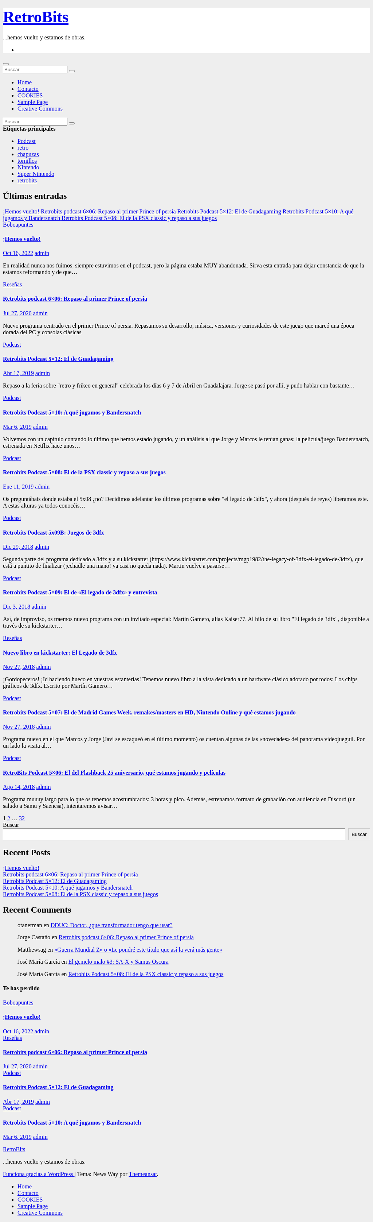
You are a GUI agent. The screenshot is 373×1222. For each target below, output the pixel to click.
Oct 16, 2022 (18, 253)
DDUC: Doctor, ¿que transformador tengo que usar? (112, 925)
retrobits (27, 180)
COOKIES (30, 95)
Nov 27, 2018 (19, 667)
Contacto (28, 89)
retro (22, 147)
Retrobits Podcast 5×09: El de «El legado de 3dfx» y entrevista (80, 592)
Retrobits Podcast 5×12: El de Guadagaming (58, 359)
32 (22, 818)
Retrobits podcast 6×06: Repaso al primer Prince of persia (75, 299)
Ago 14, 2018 (19, 787)
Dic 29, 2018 (18, 547)
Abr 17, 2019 (18, 373)
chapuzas (28, 154)
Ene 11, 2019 (18, 486)
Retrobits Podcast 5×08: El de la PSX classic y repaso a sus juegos (84, 472)
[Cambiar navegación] (6, 64)
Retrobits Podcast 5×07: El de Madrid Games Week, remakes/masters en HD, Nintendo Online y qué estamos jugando (149, 712)
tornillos (27, 161)
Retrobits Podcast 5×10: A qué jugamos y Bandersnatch (72, 412)
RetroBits (35, 17)
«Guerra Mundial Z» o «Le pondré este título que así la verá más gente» (138, 950)
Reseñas (12, 284)
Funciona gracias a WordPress (39, 1174)
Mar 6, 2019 (17, 427)
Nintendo (28, 167)
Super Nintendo (35, 174)
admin (42, 253)
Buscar (11, 825)
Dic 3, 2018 (16, 607)
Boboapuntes (18, 224)
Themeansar (143, 1174)
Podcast (26, 141)
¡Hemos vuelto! (22, 239)
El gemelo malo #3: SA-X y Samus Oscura (118, 962)
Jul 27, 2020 (17, 313)
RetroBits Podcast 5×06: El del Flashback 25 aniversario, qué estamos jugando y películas (114, 773)
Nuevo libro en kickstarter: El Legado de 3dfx (60, 652)
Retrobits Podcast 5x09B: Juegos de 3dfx (53, 532)
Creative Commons (40, 108)
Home (24, 82)
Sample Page (32, 102)
